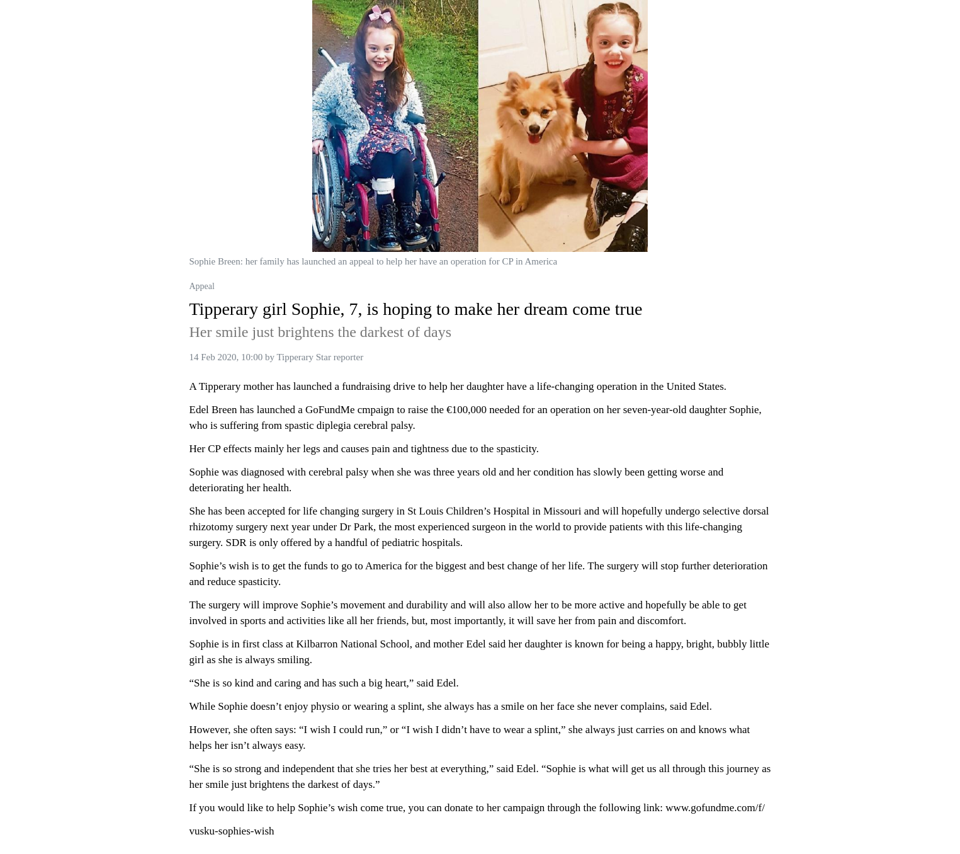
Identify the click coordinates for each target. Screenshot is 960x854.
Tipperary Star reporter (319, 357)
